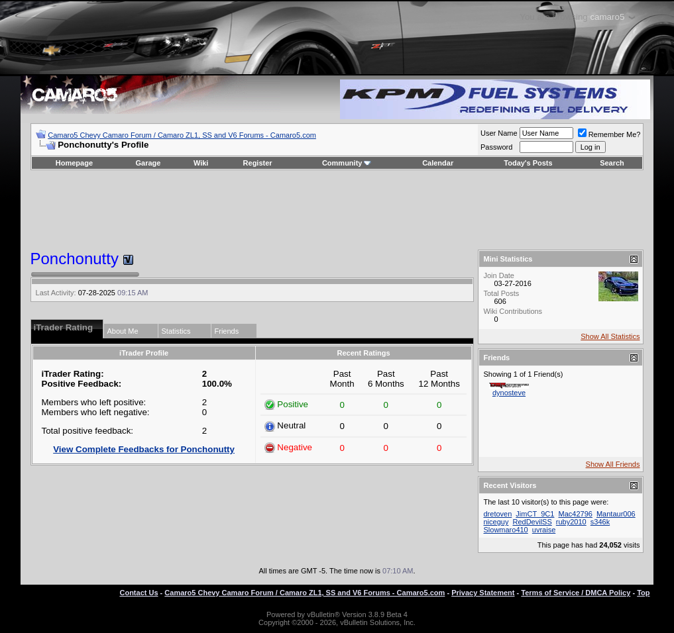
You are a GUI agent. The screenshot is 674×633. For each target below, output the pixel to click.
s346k (600, 522)
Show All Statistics (610, 336)
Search (612, 163)
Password (496, 147)
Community (347, 163)
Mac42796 (575, 514)
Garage (148, 163)
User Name (499, 133)
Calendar (437, 163)
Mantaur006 (616, 514)
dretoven (497, 514)
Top (643, 593)
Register (257, 163)
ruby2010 (571, 522)
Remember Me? (609, 134)
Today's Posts (528, 163)
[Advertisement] (337, 210)
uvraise (543, 530)
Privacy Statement (482, 593)
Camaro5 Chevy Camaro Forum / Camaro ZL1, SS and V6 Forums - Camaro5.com (182, 135)
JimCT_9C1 (535, 514)
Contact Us (138, 593)
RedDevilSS (531, 522)
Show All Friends (613, 464)
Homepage (74, 163)
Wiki (201, 163)
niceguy (495, 522)
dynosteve (509, 393)
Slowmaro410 (505, 530)
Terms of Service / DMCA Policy (575, 593)
